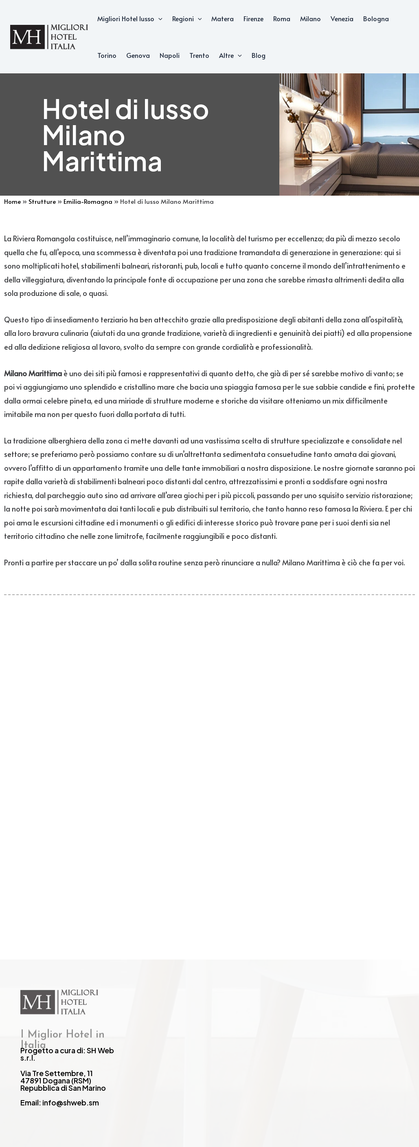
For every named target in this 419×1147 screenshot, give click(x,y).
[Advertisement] (209, 742)
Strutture (42, 201)
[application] (158, 18)
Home (12, 201)
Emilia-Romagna (88, 201)
